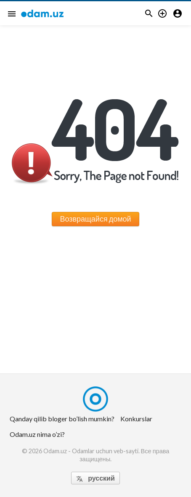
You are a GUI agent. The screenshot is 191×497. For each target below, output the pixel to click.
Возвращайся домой (95, 218)
